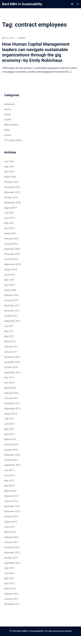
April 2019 (9, 228)
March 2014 (10, 491)
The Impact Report (13, 140)
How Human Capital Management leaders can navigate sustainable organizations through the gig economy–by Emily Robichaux (36, 52)
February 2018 (11, 295)
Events (7, 114)
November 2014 (12, 455)
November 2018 (12, 254)
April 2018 (9, 285)
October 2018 (11, 259)
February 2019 (11, 238)
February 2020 (11, 182)
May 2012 (9, 578)
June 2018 (9, 274)
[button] (72, 4)
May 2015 (9, 429)
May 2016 (9, 377)
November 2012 (12, 552)
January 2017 (11, 352)
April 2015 (9, 434)
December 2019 (12, 187)
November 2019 (12, 192)
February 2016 (11, 393)
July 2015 (9, 418)
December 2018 (12, 249)
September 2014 (12, 465)
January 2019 (11, 243)
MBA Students (11, 124)
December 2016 (12, 357)
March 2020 (10, 176)
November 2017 (12, 310)
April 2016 (9, 382)
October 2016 (11, 367)
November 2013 (12, 511)
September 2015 (12, 408)
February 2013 (11, 537)
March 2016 (10, 388)
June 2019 (9, 218)
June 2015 (9, 424)
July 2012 (9, 568)
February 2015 (11, 444)
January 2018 (11, 300)
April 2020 (9, 171)
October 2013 (11, 516)
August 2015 (10, 413)
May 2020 (9, 166)
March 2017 (10, 341)
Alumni (7, 109)
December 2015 (12, 403)
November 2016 (12, 362)
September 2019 (12, 202)
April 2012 (9, 583)
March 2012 (10, 588)
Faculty (7, 119)
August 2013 (10, 521)
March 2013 (10, 532)
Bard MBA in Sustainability (22, 4)
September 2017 (12, 321)
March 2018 (10, 290)
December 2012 (12, 547)
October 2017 (11, 316)
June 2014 (9, 475)
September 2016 (12, 372)
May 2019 (9, 223)
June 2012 (9, 573)
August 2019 (10, 207)
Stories (21, 38)
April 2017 (9, 336)
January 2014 (11, 501)
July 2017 (9, 326)
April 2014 (9, 485)
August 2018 (10, 269)
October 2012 (11, 557)
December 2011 (12, 604)
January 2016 (11, 398)
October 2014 (11, 460)
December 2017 (12, 305)
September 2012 (12, 563)
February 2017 (11, 346)
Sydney (68, 631)
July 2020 (9, 161)
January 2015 (11, 449)
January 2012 (11, 599)
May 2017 (9, 331)
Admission (9, 104)
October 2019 (11, 197)
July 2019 (9, 212)
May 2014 (9, 480)
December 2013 (12, 506)
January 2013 (11, 542)
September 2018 (12, 264)
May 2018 (9, 279)
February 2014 (11, 496)
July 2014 (9, 470)
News (7, 130)
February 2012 (11, 593)
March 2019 (10, 233)
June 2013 (9, 527)
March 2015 (10, 439)
